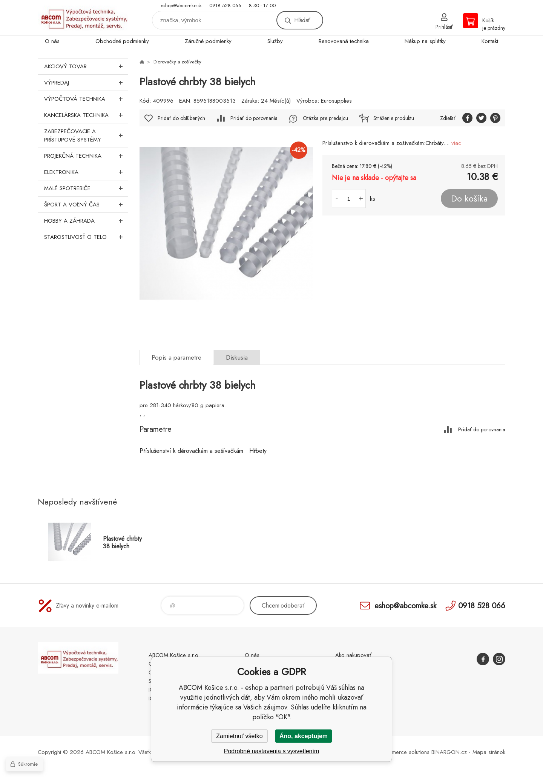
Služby (275, 41)
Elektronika (86, 172)
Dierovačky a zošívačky (177, 61)
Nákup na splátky (425, 41)
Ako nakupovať (353, 655)
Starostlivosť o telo (86, 237)
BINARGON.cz (449, 752)
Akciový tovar (86, 66)
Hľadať (302, 20)
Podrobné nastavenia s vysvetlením (271, 751)
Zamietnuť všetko (239, 736)
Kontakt (490, 41)
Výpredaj (86, 83)
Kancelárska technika (86, 115)
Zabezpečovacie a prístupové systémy (86, 135)
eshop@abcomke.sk (181, 5)
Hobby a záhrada (86, 221)
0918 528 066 (225, 5)
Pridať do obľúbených (181, 118)
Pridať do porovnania (254, 118)
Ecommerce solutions (403, 752)
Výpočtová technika (86, 99)
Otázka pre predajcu (325, 118)
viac (456, 143)
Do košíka (469, 198)
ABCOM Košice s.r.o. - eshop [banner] (83, 17)
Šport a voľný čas (86, 204)
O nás (52, 41)
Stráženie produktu (393, 118)
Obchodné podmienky (122, 41)
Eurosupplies (336, 101)
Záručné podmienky (208, 41)
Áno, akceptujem (303, 736)
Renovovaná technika (344, 41)
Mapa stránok (488, 752)
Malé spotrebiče (86, 188)
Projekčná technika (86, 156)
